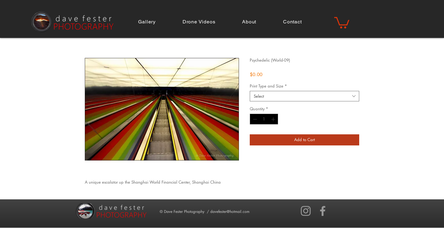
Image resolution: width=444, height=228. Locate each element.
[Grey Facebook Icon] (322, 211)
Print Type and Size (268, 85)
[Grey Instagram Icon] (305, 211)
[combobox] (304, 96)
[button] (147, 22)
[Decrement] (254, 119)
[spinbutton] (264, 119)
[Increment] (274, 119)
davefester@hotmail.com (229, 211)
